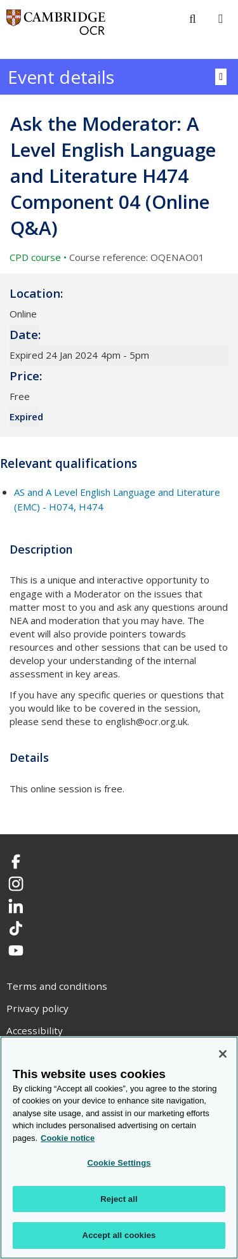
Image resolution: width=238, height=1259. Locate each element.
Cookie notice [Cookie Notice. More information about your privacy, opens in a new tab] (68, 1138)
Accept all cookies (119, 1235)
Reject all (118, 1199)
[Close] (223, 1054)
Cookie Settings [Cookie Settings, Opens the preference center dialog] (118, 1163)
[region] (119, 1147)
